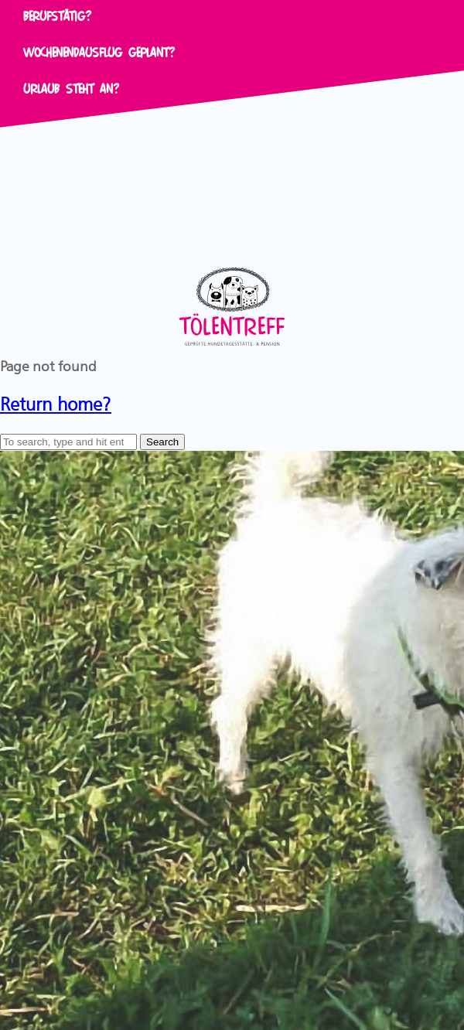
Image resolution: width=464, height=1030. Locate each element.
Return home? (55, 401)
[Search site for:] (68, 442)
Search (162, 442)
